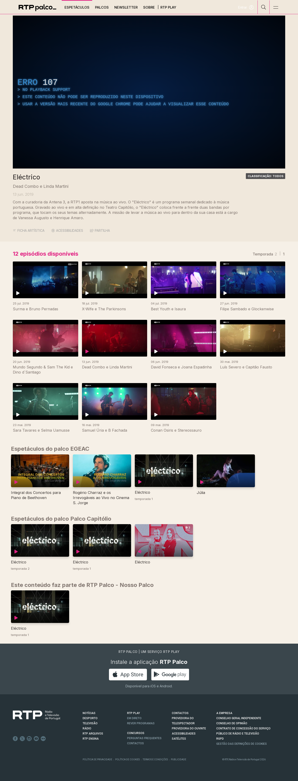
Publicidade (178, 759)
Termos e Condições (155, 759)
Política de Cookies (127, 759)
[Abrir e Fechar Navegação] (276, 7)
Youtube (36, 738)
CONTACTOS (180, 713)
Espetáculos (76, 7)
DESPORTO (90, 718)
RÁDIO (87, 728)
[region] (149, 92)
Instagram (29, 738)
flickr (43, 738)
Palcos (102, 7)
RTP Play (168, 7)
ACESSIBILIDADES (67, 230)
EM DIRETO (134, 718)
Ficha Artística (28, 230)
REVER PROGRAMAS (141, 723)
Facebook (15, 738)
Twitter (22, 738)
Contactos (135, 743)
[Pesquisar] (264, 7)
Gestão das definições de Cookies (241, 743)
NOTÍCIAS (89, 713)
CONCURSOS (135, 733)
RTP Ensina (91, 738)
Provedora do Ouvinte (189, 728)
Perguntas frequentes (144, 738)
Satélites (179, 738)
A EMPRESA (224, 713)
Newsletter (126, 7)
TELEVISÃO (90, 723)
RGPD (220, 738)
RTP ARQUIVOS (93, 733)
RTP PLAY (133, 713)
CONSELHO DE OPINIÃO (231, 723)
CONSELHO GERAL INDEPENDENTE (238, 718)
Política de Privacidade (97, 759)
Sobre (149, 7)
